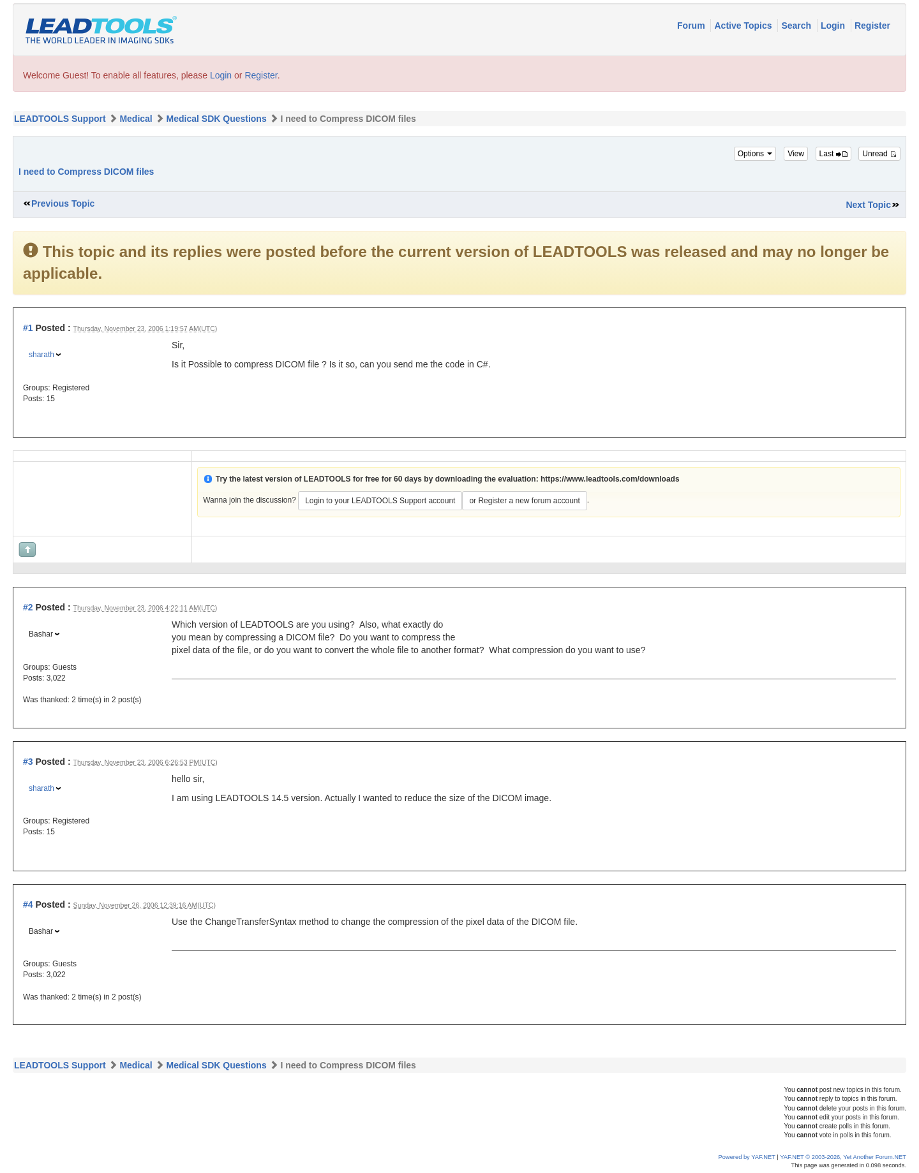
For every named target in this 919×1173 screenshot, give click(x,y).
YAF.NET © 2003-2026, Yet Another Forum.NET (843, 1157)
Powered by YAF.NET (747, 1157)
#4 (28, 904)
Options (755, 153)
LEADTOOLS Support (60, 119)
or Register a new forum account (524, 500)
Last (833, 153)
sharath (41, 354)
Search (797, 25)
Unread (879, 153)
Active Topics (744, 25)
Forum (692, 25)
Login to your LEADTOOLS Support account (380, 500)
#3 (28, 761)
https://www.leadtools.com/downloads (610, 479)
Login (834, 25)
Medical (135, 119)
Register (872, 25)
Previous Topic (62, 203)
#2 (28, 607)
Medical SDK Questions (217, 119)
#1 (28, 328)
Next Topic (868, 205)
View (796, 153)
